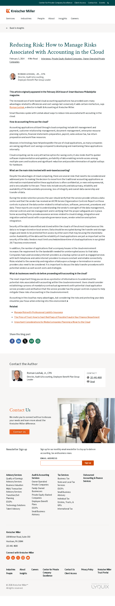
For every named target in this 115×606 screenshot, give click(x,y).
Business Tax (63, 478)
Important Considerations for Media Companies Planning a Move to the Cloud (52, 322)
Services (10, 18)
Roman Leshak (17, 107)
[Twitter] (25, 343)
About (51, 18)
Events (102, 2)
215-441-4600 (96, 377)
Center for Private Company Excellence (55, 2)
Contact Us (92, 2)
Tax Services (63, 475)
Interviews (46, 58)
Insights (62, 18)
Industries (26, 18)
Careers (75, 18)
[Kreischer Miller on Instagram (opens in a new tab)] (23, 558)
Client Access (80, 2)
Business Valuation (14, 485)
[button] (108, 3)
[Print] (38, 343)
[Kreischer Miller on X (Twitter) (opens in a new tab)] (18, 558)
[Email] (31, 343)
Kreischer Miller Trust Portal (104, 571)
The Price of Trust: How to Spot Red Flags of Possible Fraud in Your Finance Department (56, 317)
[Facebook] (12, 343)
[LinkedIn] (18, 343)
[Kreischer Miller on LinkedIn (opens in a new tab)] (13, 558)
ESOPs (9, 501)
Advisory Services (14, 475)
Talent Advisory (13, 508)
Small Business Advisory (38, 513)
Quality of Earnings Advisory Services (14, 480)
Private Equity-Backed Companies (67, 58)
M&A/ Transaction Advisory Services (14, 490)
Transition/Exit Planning (12, 497)
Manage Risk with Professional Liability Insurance (38, 312)
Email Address (49, 458)
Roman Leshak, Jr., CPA (31, 74)
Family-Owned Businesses (38, 490)
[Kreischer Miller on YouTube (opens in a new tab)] (28, 558)
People (41, 18)
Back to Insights (17, 28)
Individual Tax (64, 498)
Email (92, 381)
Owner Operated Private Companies (40, 483)
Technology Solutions (15, 505)
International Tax (65, 508)
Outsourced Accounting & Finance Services (93, 478)
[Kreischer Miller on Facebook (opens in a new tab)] (8, 558)
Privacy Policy (87, 569)
